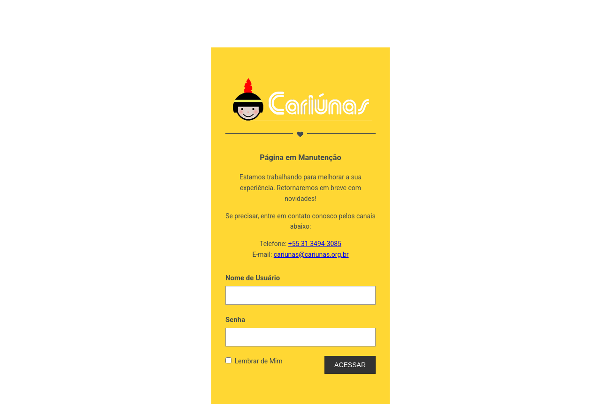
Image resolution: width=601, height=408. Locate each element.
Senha (235, 320)
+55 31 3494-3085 (314, 243)
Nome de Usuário (252, 278)
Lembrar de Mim (258, 361)
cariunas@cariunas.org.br (311, 254)
